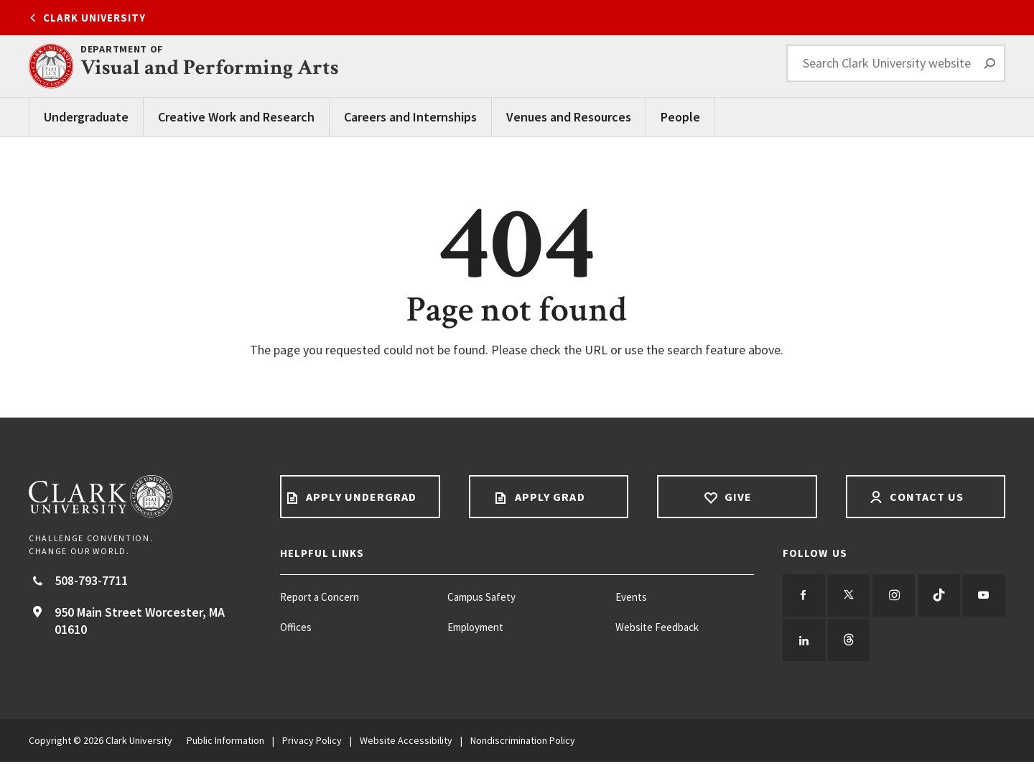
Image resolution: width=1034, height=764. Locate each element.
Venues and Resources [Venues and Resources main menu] (568, 117)
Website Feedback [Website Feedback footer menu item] (657, 627)
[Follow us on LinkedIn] (850, 641)
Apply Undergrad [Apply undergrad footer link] (359, 496)
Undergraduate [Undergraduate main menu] (86, 117)
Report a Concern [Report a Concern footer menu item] (319, 597)
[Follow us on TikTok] (942, 595)
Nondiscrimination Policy (522, 742)
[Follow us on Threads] (896, 641)
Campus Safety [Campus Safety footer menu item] (481, 597)
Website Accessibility (406, 742)
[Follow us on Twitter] (850, 595)
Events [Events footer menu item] (631, 597)
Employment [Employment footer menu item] (475, 627)
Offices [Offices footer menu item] (296, 627)
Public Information (225, 742)
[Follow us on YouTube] (804, 641)
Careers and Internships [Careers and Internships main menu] (410, 117)
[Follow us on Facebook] (804, 595)
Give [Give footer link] (737, 496)
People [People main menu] (680, 117)
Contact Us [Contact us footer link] (925, 496)
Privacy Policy (312, 742)
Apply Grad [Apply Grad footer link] (548, 496)
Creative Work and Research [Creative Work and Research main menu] (236, 117)
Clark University (94, 17)
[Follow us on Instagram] (896, 595)
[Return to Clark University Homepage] (140, 496)
